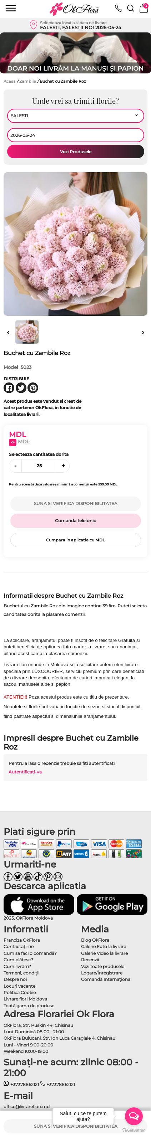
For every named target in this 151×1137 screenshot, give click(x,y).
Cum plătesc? (18, 959)
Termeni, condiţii (21, 973)
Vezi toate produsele (102, 966)
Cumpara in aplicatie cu (75, 539)
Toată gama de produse (29, 1005)
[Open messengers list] (134, 1116)
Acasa (10, 81)
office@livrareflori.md (27, 1106)
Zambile (28, 81)
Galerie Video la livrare (104, 953)
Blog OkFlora (95, 940)
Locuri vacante (19, 986)
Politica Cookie (20, 992)
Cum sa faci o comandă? (30, 953)
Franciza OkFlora (22, 940)
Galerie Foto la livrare (103, 946)
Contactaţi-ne (19, 946)
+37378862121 (21, 1084)
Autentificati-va (25, 772)
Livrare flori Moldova (25, 999)
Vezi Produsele (75, 151)
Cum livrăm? (17, 966)
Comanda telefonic (75, 520)
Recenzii (90, 959)
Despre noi (15, 979)
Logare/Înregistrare (101, 973)
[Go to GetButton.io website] (133, 1130)
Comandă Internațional (106, 979)
